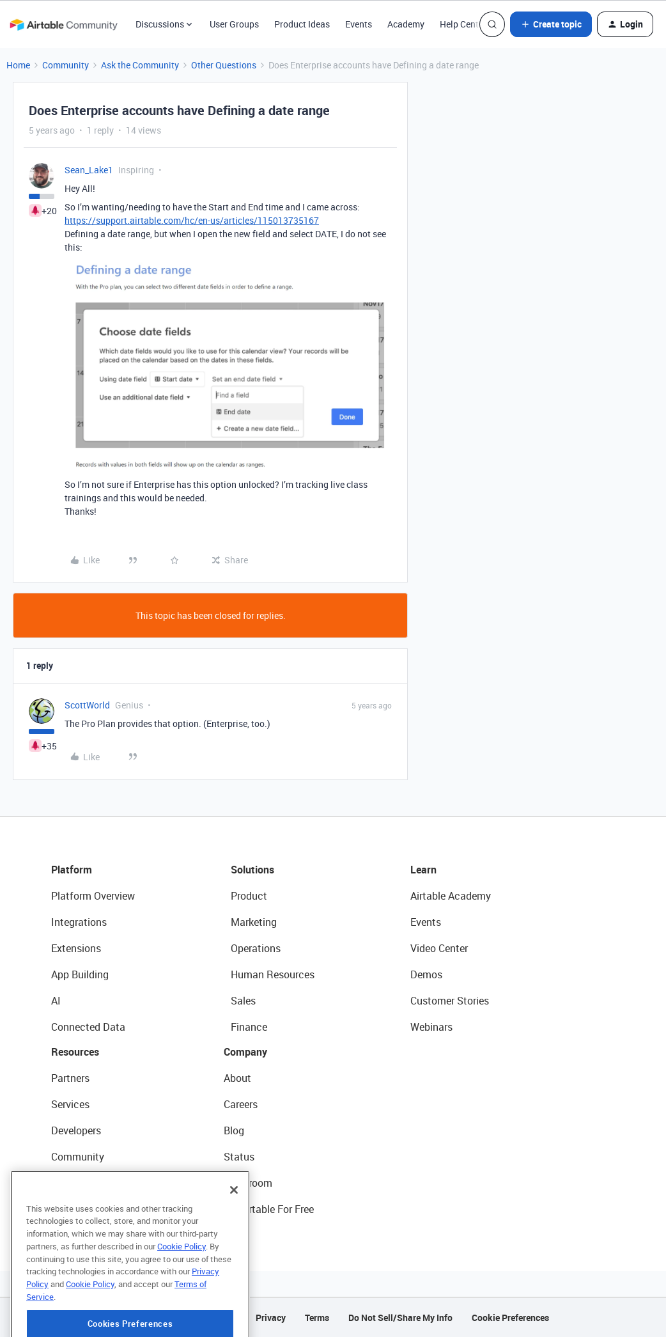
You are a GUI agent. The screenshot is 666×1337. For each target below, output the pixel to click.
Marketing (254, 922)
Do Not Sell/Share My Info (400, 1317)
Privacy (271, 1317)
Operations (256, 948)
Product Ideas (302, 24)
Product (249, 896)
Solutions (252, 870)
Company (245, 1052)
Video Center (439, 948)
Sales (243, 1001)
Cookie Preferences (510, 1317)
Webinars (431, 1027)
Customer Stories (449, 1001)
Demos (426, 974)
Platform (71, 870)
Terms (317, 1317)
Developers (76, 1130)
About (237, 1078)
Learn (423, 870)
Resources (75, 1052)
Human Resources (272, 974)
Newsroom (248, 1183)
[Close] (234, 1225)
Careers (241, 1104)
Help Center (463, 24)
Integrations (79, 922)
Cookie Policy (181, 1281)
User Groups (234, 24)
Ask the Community (140, 65)
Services (70, 1104)
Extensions (76, 948)
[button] (551, 24)
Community (65, 65)
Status (239, 1157)
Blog (234, 1130)
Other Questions (223, 65)
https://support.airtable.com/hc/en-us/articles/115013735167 (192, 220)
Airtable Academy (450, 896)
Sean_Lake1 (89, 170)
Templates (74, 1183)
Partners (70, 1078)
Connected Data (88, 1027)
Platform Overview (93, 896)
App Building (80, 974)
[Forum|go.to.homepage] (63, 24)
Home (18, 65)
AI (56, 1001)
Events (358, 24)
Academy (405, 24)
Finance (249, 1027)
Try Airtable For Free (269, 1209)
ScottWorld (87, 705)
